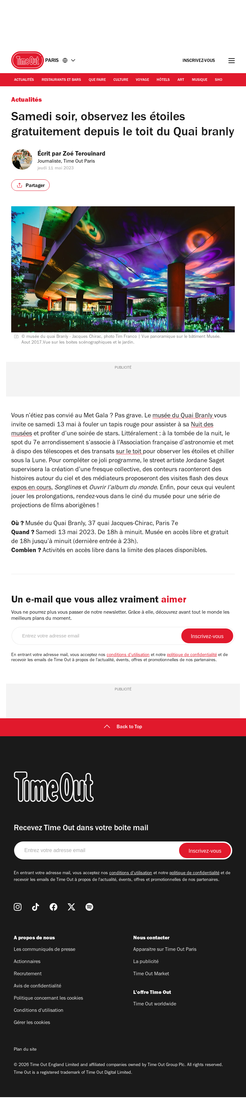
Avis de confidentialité (37, 990)
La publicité (146, 966)
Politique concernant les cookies (48, 1002)
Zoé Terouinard (88, 154)
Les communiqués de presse (44, 953)
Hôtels (163, 80)
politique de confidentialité (192, 659)
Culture (120, 80)
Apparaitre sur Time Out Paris (164, 953)
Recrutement (28, 978)
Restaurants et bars (61, 80)
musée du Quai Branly (183, 416)
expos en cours (31, 488)
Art (180, 80)
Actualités (24, 80)
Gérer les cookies (32, 1026)
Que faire (97, 80)
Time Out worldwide (154, 1008)
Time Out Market (151, 978)
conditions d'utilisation (128, 659)
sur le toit (129, 452)
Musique (199, 80)
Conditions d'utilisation (38, 1014)
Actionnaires (27, 966)
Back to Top (123, 731)
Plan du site (25, 1054)
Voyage (142, 80)
